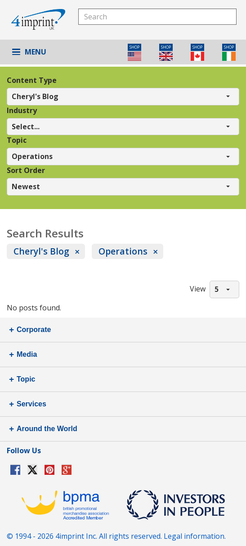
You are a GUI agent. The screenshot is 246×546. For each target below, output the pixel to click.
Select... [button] (26, 127)
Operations (123, 251)
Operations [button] (32, 156)
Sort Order (26, 170)
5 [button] (217, 289)
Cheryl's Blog (41, 251)
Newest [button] (26, 186)
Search (228, 16)
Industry (22, 110)
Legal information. (195, 536)
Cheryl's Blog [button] (35, 96)
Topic (17, 140)
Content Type (32, 80)
